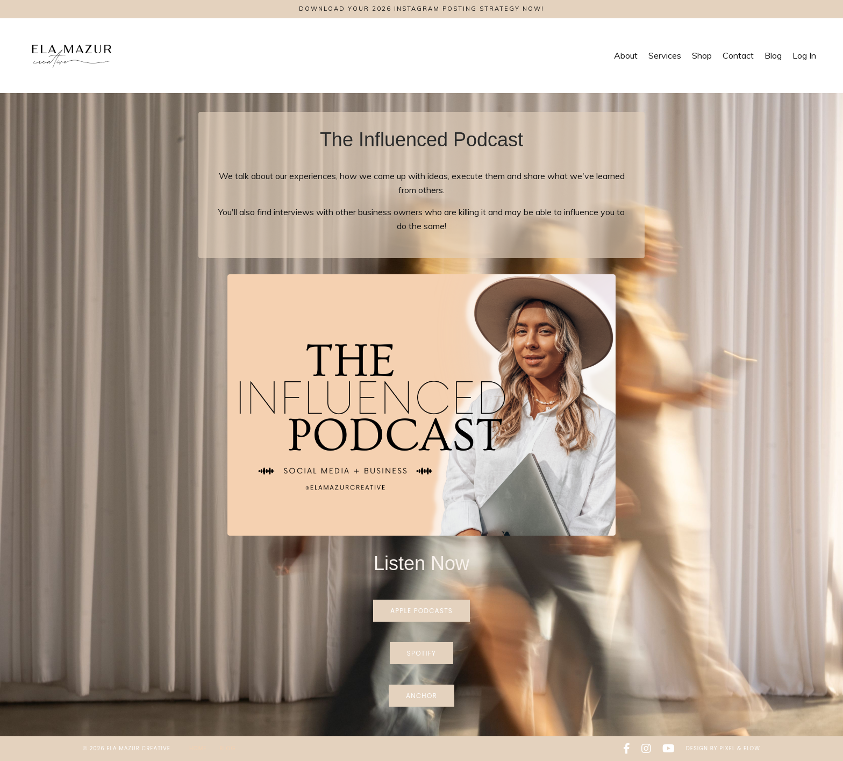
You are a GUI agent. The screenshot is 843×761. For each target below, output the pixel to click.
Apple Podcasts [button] (421, 610)
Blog (773, 55)
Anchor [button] (421, 695)
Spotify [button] (421, 653)
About (626, 55)
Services (664, 55)
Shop (702, 55)
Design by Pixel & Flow (723, 748)
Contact (738, 55)
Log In (804, 55)
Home (199, 748)
